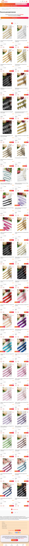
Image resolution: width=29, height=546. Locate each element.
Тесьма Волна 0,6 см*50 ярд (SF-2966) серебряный (21, 41)
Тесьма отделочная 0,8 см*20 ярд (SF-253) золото (21, 233)
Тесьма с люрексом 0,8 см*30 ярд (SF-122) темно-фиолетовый (21, 426)
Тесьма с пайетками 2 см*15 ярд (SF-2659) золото (21, 136)
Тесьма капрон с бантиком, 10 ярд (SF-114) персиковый (7, 330)
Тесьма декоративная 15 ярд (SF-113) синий (6, 498)
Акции (12, 5)
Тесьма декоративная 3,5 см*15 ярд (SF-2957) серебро (6, 112)
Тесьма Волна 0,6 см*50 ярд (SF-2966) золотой (6, 41)
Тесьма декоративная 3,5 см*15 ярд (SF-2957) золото (21, 88)
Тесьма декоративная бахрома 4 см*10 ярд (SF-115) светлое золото (21, 112)
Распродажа (15, 5)
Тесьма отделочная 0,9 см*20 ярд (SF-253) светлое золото (21, 257)
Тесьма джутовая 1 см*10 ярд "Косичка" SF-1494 (6, 160)
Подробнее (22, 538)
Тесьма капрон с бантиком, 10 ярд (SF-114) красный (7, 305)
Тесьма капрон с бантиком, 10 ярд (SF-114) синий (21, 354)
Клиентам (3, 523)
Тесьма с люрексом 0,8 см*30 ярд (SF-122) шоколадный (21, 450)
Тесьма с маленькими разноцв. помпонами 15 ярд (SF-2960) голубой (6, 183)
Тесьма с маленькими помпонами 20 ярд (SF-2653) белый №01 (21, 183)
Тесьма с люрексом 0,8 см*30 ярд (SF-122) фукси (7, 379)
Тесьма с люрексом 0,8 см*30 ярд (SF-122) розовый (7, 403)
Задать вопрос (4, 526)
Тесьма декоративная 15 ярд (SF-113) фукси (6, 474)
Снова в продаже (7, 5)
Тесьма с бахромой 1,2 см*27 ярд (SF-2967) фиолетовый (21, 208)
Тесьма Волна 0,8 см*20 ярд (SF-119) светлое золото (21, 65)
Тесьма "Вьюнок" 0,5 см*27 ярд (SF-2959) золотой (6, 281)
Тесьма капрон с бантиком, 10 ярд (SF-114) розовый (21, 305)
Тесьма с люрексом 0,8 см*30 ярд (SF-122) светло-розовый (21, 403)
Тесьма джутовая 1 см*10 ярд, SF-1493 (21, 157)
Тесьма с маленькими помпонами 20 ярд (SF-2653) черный (6, 208)
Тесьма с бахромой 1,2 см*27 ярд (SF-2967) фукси (6, 233)
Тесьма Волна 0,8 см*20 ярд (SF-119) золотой (6, 65)
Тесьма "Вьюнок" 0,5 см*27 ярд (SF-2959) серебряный (21, 281)
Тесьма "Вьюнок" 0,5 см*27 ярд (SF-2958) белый (21, 498)
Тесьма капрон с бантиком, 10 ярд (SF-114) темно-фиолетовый (21, 330)
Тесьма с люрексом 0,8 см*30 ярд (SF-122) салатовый (7, 450)
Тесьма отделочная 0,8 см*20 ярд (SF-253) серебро (7, 257)
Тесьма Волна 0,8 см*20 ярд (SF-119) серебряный (6, 88)
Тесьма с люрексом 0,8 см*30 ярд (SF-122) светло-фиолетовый (7, 426)
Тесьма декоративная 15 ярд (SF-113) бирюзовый (21, 474)
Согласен (14, 540)
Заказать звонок (17, 530)
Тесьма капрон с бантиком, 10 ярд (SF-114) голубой (7, 354)
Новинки (3, 5)
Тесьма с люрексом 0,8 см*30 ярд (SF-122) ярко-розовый (21, 379)
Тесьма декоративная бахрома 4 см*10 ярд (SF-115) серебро (6, 136)
